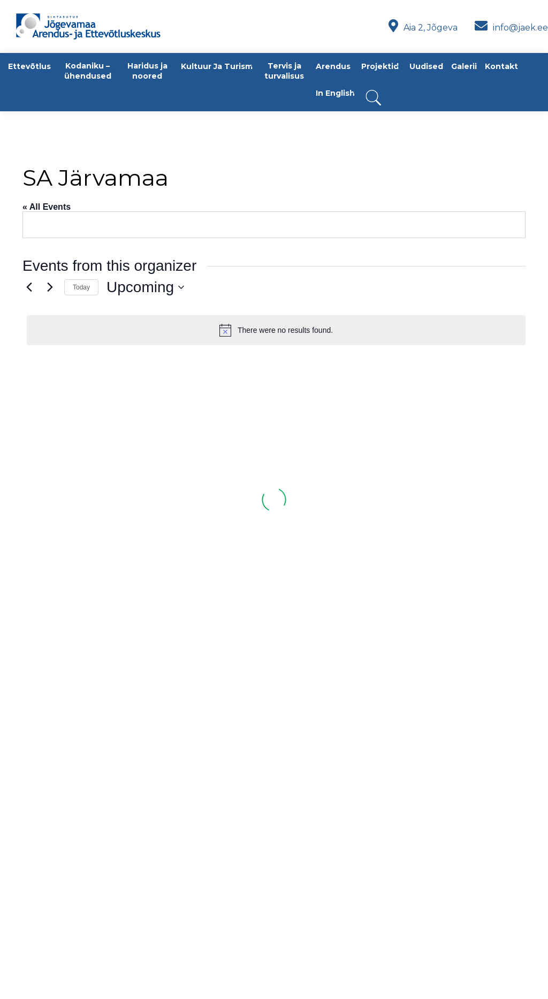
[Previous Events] (28, 287)
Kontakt (501, 66)
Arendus (333, 66)
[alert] (276, 330)
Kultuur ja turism (217, 66)
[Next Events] (49, 287)
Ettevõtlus (29, 66)
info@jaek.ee (511, 27)
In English (335, 93)
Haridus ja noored (147, 71)
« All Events (46, 206)
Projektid (380, 66)
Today (81, 287)
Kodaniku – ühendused (87, 71)
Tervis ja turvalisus (284, 71)
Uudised (426, 66)
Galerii (464, 66)
